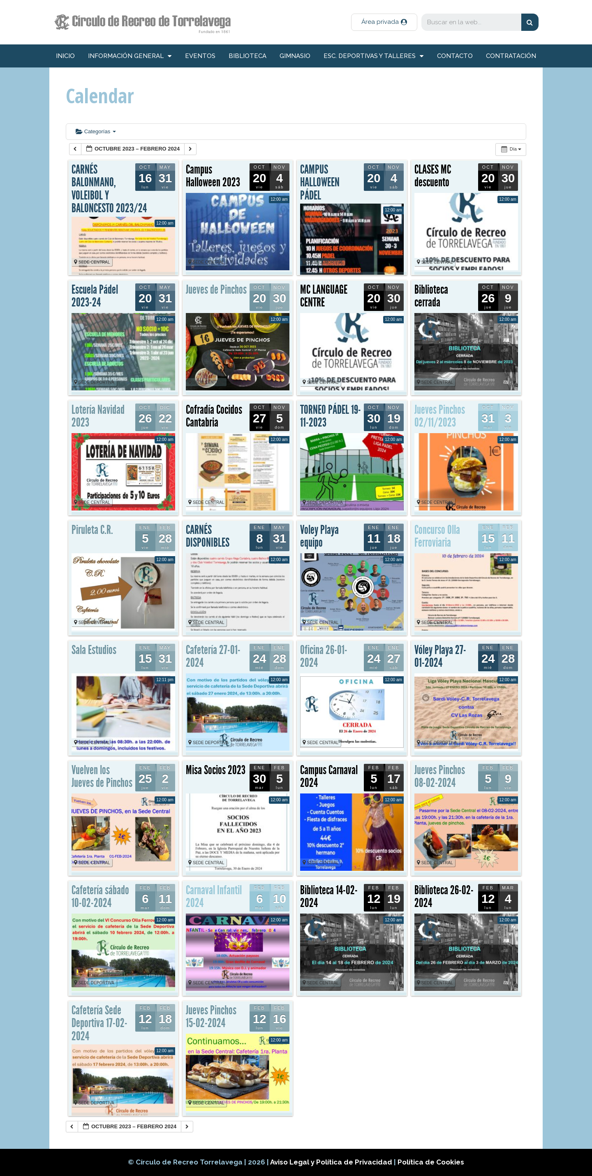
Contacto (455, 56)
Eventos (200, 56)
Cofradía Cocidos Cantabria (214, 416)
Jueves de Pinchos (216, 289)
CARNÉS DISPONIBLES (207, 536)
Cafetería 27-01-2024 (213, 656)
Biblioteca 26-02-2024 (444, 897)
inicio (65, 56)
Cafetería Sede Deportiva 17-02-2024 (99, 1023)
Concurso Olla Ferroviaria (437, 536)
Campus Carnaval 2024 (329, 777)
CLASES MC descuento (432, 176)
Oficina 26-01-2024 (323, 656)
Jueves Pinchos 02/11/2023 (439, 416)
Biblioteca (247, 56)
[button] (384, 22)
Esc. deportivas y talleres (373, 56)
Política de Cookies (431, 1162)
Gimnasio (295, 56)
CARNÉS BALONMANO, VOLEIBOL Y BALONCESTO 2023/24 (109, 189)
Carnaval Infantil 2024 (214, 897)
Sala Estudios (94, 650)
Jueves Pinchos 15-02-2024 (211, 1017)
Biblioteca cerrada (431, 296)
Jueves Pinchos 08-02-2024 (439, 777)
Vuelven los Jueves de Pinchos (102, 777)
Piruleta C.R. (92, 529)
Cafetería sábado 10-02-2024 (100, 897)
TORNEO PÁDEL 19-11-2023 (330, 416)
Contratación (511, 56)
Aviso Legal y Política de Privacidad (332, 1162)
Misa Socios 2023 (215, 770)
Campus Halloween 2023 (213, 176)
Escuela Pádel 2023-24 (95, 296)
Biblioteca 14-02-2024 (329, 897)
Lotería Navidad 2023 (98, 416)
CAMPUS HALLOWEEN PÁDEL (320, 182)
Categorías (96, 131)
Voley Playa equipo (319, 536)
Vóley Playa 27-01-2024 (440, 656)
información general (129, 56)
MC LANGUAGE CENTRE (323, 296)
